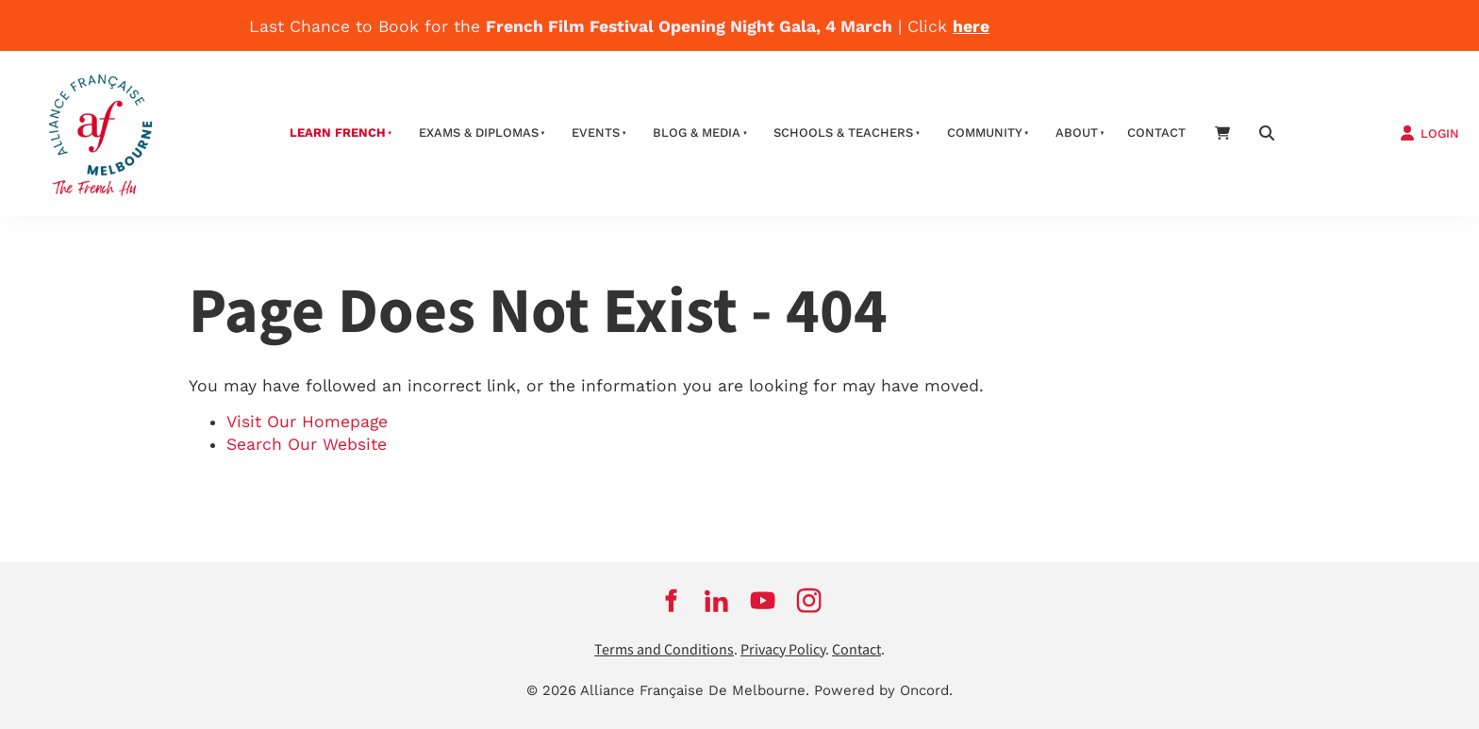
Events (596, 132)
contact (1156, 132)
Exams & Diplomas (479, 132)
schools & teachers (843, 132)
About (1076, 132)
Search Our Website (306, 444)
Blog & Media (696, 132)
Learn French (338, 132)
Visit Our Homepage (307, 421)
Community (984, 132)
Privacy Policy (782, 650)
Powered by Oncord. (883, 690)
